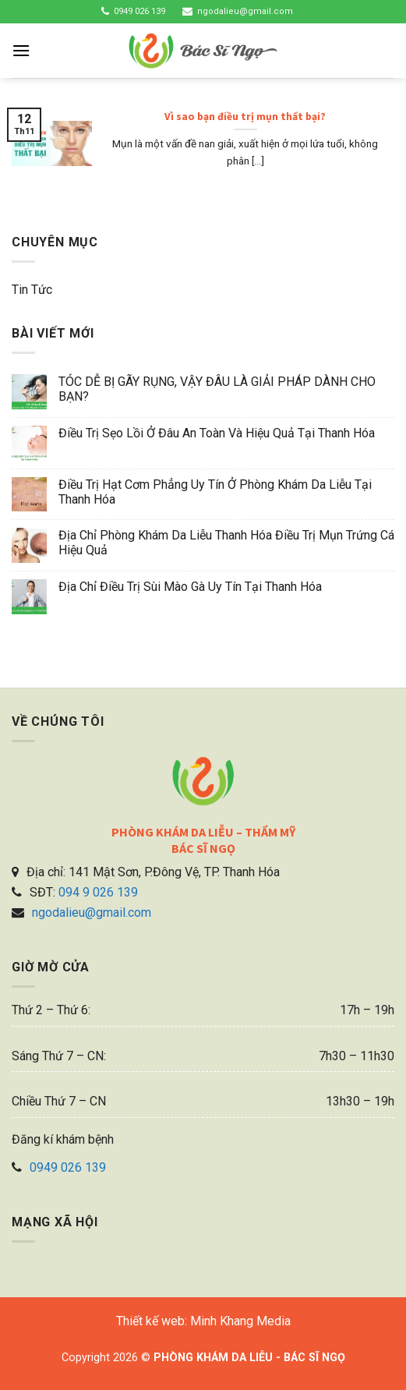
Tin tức (32, 289)
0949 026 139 (139, 11)
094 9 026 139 (98, 892)
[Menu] (21, 50)
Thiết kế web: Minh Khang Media (203, 1321)
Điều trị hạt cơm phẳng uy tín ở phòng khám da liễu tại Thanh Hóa (215, 492)
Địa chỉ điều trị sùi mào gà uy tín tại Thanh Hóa (190, 586)
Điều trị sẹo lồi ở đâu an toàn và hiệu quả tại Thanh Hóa (216, 433)
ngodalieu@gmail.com (245, 11)
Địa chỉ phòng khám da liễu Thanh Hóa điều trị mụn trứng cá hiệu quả (226, 542)
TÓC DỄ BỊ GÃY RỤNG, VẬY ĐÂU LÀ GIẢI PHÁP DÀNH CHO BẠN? (217, 389)
